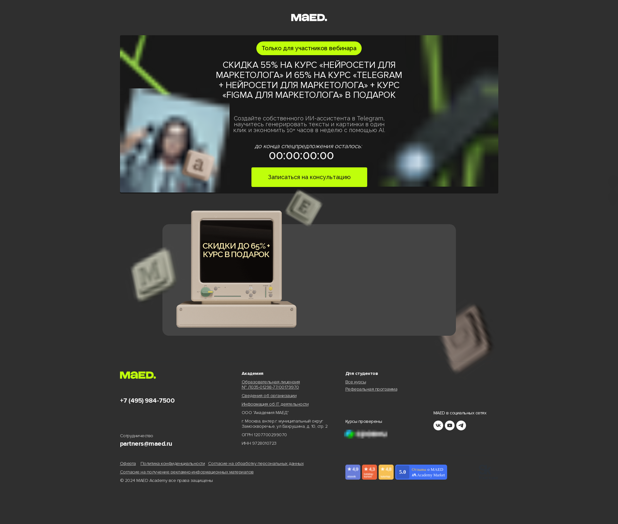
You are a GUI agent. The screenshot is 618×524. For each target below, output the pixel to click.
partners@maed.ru (146, 444)
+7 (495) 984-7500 (147, 401)
